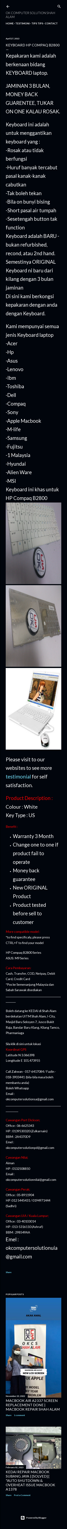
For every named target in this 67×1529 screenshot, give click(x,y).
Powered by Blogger (33, 1518)
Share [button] (8, 1272)
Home (10, 23)
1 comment (19, 1415)
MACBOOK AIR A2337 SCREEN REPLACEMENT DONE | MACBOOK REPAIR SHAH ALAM (33, 1404)
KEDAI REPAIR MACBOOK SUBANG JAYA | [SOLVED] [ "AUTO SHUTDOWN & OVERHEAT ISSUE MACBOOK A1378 (30, 1480)
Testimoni (22, 23)
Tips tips (37, 23)
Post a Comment (22, 1495)
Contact (51, 23)
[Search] (59, 5)
